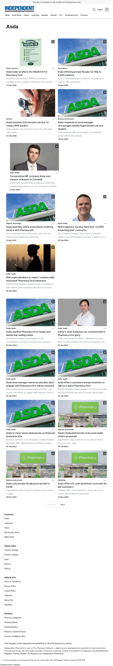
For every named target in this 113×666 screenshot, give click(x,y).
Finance (7, 564)
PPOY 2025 (9, 537)
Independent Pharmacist (53, 653)
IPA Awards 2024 (11, 532)
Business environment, (66, 119)
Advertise (8, 605)
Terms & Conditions (12, 581)
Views (6, 528)
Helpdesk (8, 595)
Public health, (15, 173)
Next (62, 504)
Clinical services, (12, 68)
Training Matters (11, 622)
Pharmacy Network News (15, 631)
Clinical (7, 568)
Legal (6, 559)
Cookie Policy (10, 591)
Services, (9, 119)
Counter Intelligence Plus (14, 636)
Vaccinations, (63, 68)
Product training (11, 550)
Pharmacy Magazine (12, 617)
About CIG (8, 600)
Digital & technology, (13, 223)
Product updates (11, 554)
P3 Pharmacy (33, 653)
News (6, 518)
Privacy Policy (10, 586)
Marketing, (62, 480)
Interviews (8, 523)
